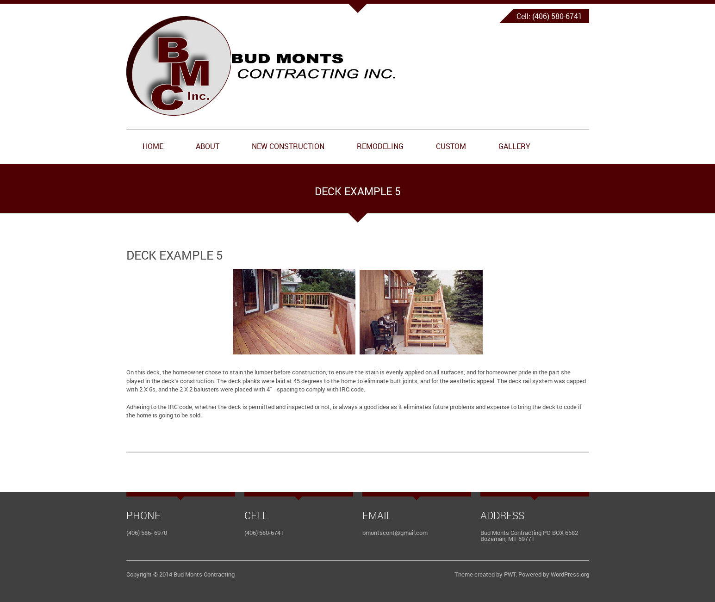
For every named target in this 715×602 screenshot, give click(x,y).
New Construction (288, 146)
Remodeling (380, 146)
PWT (510, 574)
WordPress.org (570, 574)
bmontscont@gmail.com (395, 532)
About (207, 146)
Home (153, 146)
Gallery (514, 146)
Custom (451, 146)
